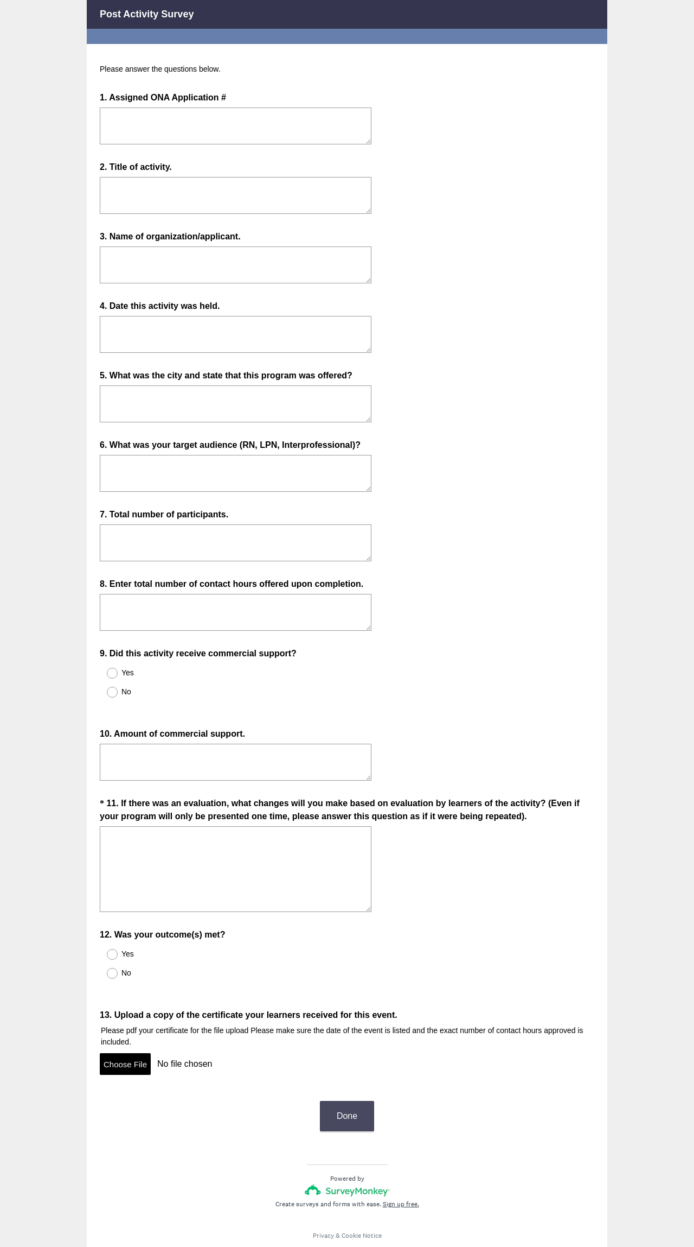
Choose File (125, 1044)
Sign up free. (401, 1174)
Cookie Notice (362, 1206)
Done (347, 1086)
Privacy (323, 1206)
